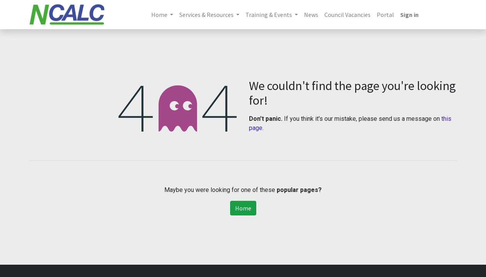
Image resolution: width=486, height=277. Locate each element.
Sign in (409, 14)
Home (243, 208)
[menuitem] (311, 14)
